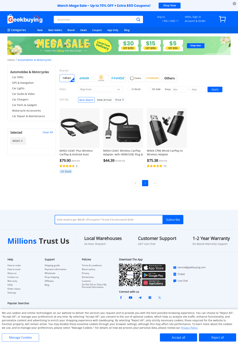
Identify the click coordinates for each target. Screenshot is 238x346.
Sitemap (11, 292)
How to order (14, 265)
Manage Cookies (20, 337)
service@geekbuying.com (189, 267)
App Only (112, 30)
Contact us (12, 277)
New (40, 30)
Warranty (12, 281)
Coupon (97, 30)
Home (11, 60)
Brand (71, 30)
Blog (126, 30)
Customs (86, 281)
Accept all (178, 337)
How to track (13, 269)
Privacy (85, 273)
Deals (83, 30)
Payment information (55, 269)
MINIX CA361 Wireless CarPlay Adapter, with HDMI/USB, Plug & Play (123, 152)
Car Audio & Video (23, 94)
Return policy (88, 269)
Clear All (48, 132)
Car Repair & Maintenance (28, 116)
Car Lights (18, 88)
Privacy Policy (189, 327)
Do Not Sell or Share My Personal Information (94, 285)
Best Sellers (55, 30)
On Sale (154, 89)
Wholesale (50, 273)
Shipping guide (52, 265)
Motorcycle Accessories (26, 110)
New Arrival (104, 100)
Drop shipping (52, 277)
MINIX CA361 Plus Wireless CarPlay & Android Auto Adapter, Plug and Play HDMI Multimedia (77, 152)
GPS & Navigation (23, 82)
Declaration (88, 277)
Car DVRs (17, 77)
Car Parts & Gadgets (24, 105)
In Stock (134, 89)
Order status (13, 289)
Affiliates (49, 281)
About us (12, 273)
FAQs (10, 285)
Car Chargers (20, 99)
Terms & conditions (92, 265)
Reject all (217, 337)
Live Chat (180, 281)
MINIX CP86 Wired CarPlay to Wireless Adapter (165, 152)
